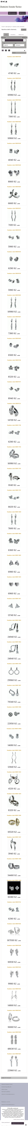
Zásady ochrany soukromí (19, 1119)
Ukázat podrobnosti (6, 1122)
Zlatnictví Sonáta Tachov (11, 6)
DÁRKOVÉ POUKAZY (6, 1078)
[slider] (3, 40)
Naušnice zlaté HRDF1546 (14, 56)
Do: (19, 44)
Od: (8, 44)
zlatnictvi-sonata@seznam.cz (8, 1094)
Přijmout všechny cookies (17, 1123)
